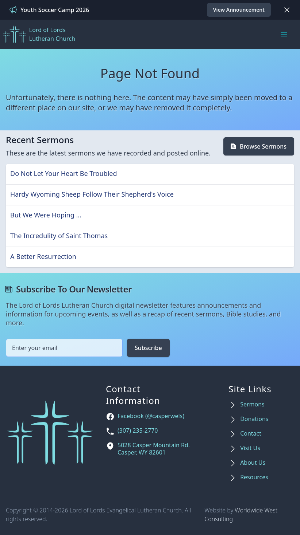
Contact (250, 433)
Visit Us (250, 448)
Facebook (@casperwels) (151, 416)
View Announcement (239, 9)
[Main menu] (284, 34)
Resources (254, 477)
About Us (252, 463)
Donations (254, 419)
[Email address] (64, 348)
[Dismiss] (287, 10)
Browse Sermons (258, 146)
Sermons (252, 404)
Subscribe (148, 348)
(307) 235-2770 (138, 430)
